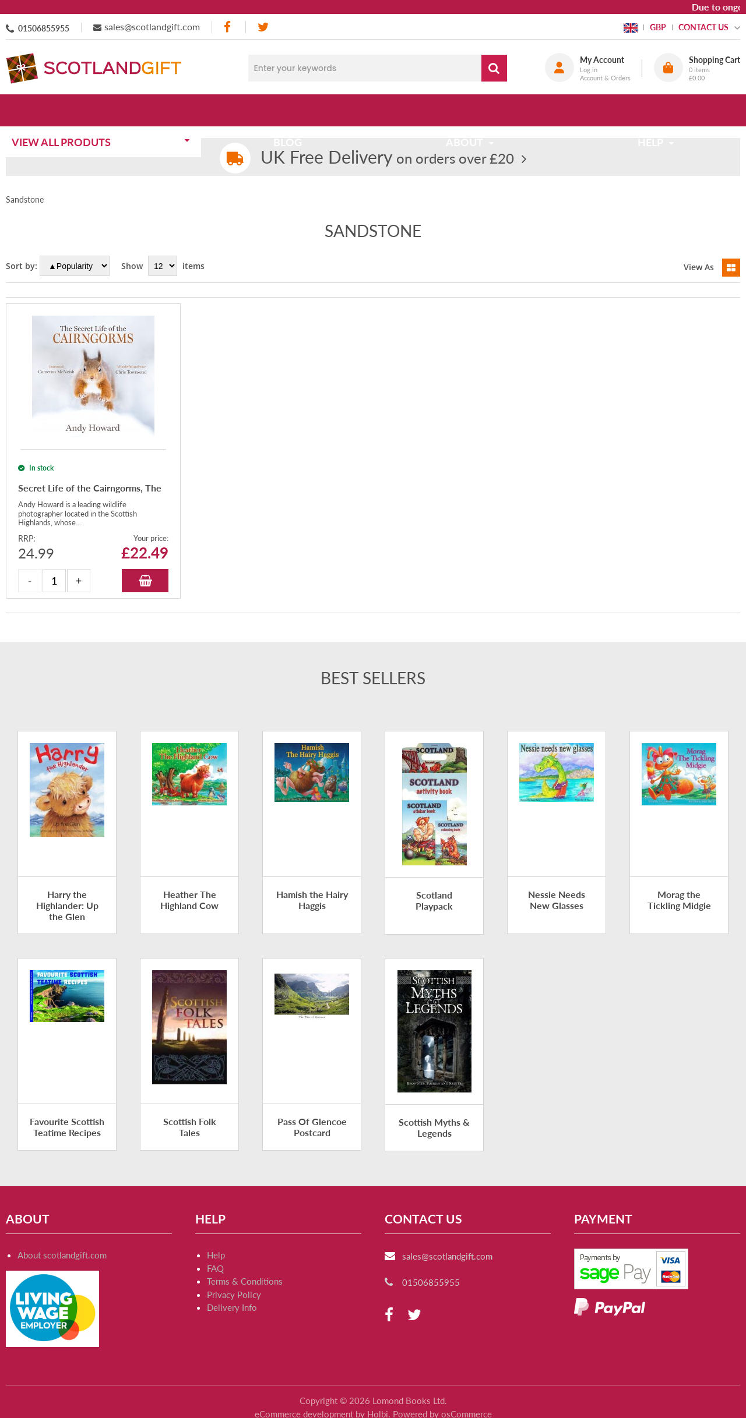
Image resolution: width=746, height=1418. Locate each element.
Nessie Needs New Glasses (556, 900)
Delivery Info (232, 1307)
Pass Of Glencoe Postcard (312, 1127)
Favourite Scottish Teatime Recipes (67, 1127)
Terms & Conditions (245, 1281)
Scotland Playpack (434, 900)
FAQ (215, 1268)
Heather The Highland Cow (189, 900)
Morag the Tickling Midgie (679, 900)
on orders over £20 (387, 158)
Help (216, 1255)
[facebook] (228, 27)
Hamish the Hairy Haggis (312, 900)
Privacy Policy (234, 1294)
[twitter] (263, 27)
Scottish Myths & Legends (434, 1127)
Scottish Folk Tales (189, 1127)
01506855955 (43, 28)
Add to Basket (145, 580)
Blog (291, 110)
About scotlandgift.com (62, 1255)
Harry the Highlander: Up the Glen (67, 905)
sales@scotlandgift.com (152, 26)
